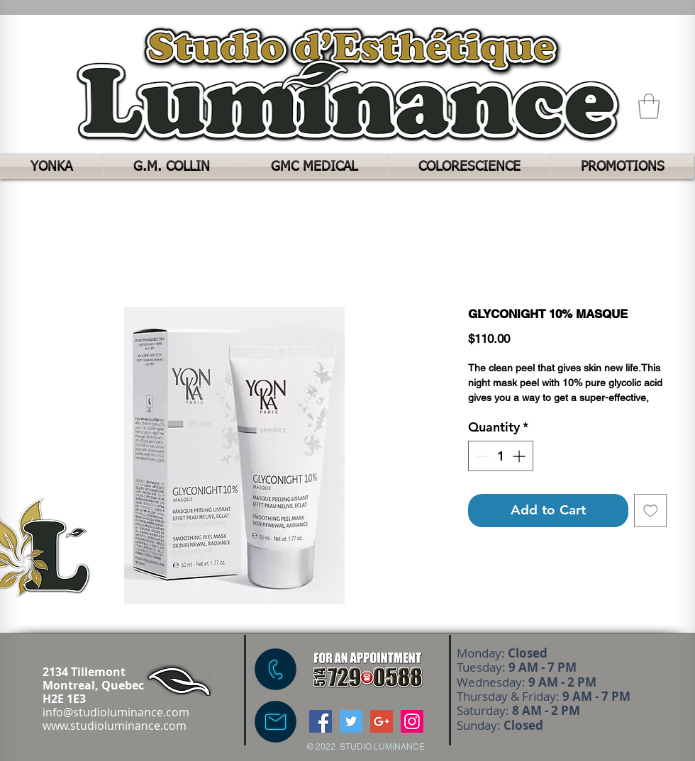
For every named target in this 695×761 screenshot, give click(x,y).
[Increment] (520, 455)
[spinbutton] (500, 455)
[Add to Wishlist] (650, 510)
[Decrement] (481, 455)
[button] (649, 106)
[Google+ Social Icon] (381, 721)
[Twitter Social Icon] (351, 721)
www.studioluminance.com (115, 725)
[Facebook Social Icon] (320, 721)
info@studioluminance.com (116, 712)
